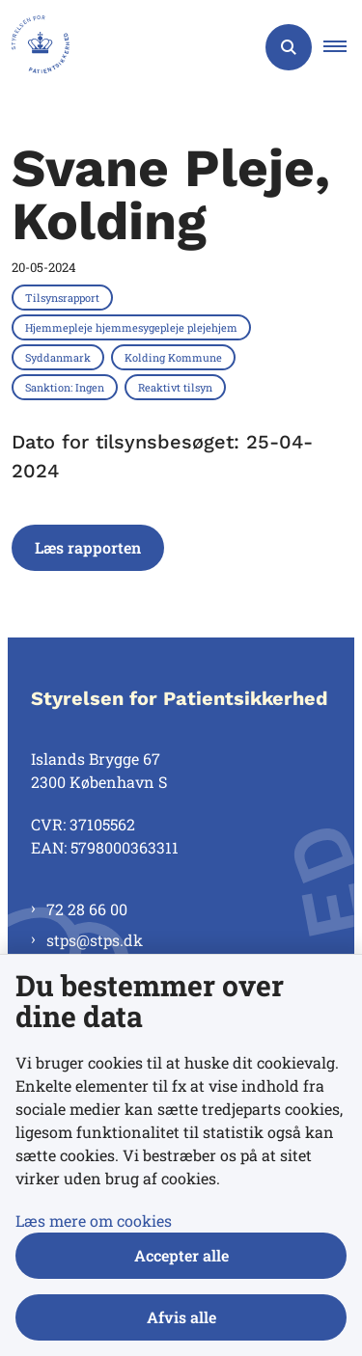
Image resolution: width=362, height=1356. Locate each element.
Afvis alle (181, 1317)
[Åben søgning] (288, 47)
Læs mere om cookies (93, 1220)
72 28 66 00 (86, 909)
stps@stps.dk (94, 940)
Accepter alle (181, 1255)
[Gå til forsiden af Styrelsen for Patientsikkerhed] (35, 47)
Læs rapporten (88, 547)
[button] (342, 47)
